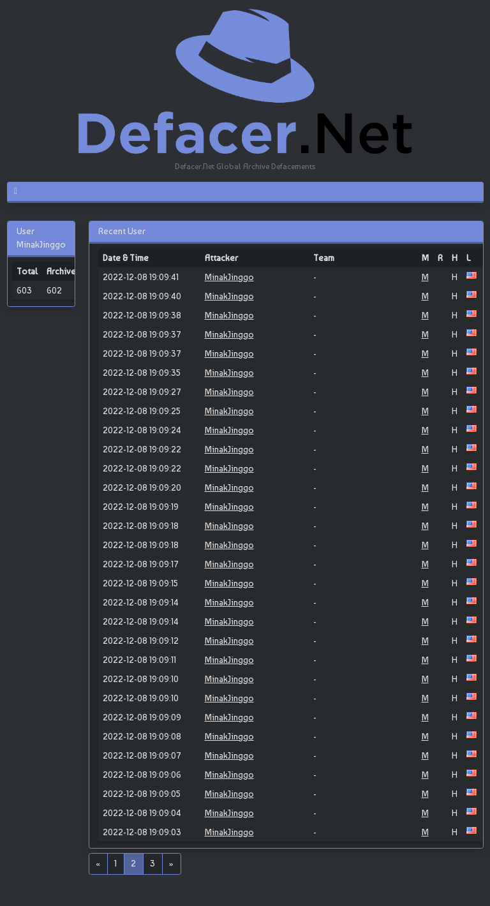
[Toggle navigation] (20, 191)
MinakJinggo (229, 277)
